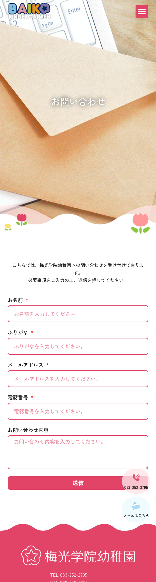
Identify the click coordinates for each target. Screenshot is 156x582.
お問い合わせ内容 (28, 430)
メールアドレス (26, 365)
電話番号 (19, 397)
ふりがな (19, 332)
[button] (142, 11)
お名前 (16, 300)
